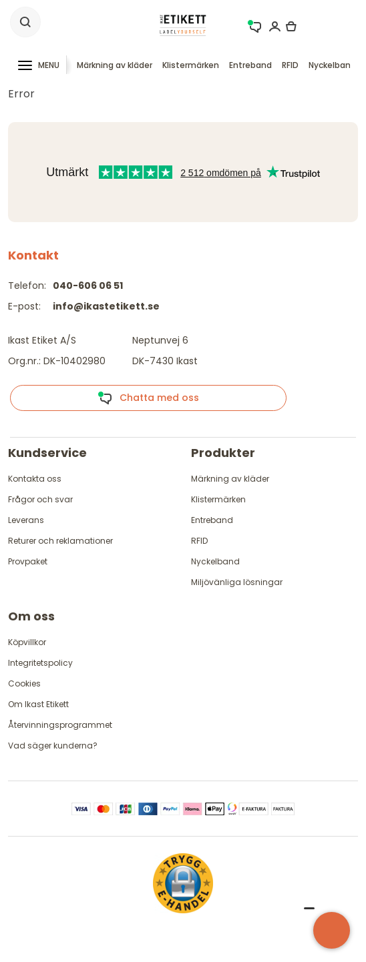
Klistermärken (190, 65)
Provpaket (27, 561)
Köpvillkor (27, 642)
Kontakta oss (34, 478)
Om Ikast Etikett (38, 704)
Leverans (26, 520)
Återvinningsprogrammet (60, 725)
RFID (290, 65)
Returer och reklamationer (60, 540)
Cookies (24, 683)
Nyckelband (332, 65)
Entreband (250, 65)
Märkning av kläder (114, 65)
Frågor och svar (40, 499)
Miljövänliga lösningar (237, 582)
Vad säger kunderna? (53, 745)
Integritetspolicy (40, 662)
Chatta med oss (148, 398)
